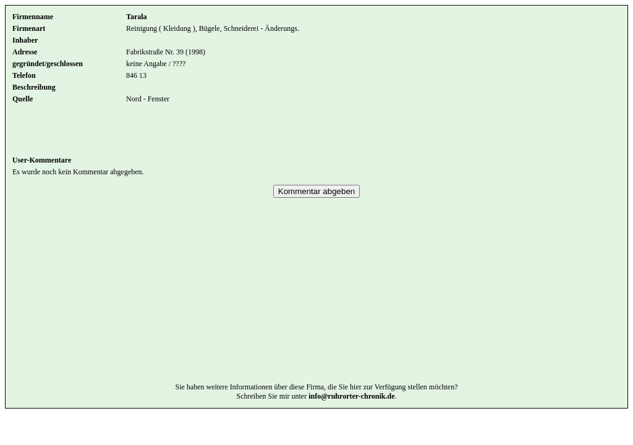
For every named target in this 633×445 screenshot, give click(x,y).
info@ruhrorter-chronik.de (351, 414)
